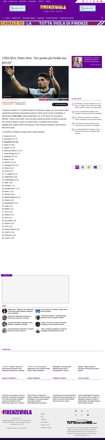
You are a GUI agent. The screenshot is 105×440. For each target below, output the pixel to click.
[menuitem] (2, 18)
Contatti (43, 419)
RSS (42, 416)
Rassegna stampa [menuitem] (29, 18)
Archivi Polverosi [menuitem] (52, 18)
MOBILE (48, 1)
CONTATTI (41, 1)
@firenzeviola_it (20, 104)
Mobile (43, 414)
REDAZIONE (22, 1)
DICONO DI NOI (13, 1)
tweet (64, 99)
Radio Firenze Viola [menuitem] (67, 18)
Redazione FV (7, 104)
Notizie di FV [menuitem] (16, 18)
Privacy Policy (45, 425)
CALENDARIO (32, 1)
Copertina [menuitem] (40, 18)
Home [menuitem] (8, 18)
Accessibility (45, 422)
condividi (54, 99)
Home (5, 1)
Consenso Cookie (46, 427)
